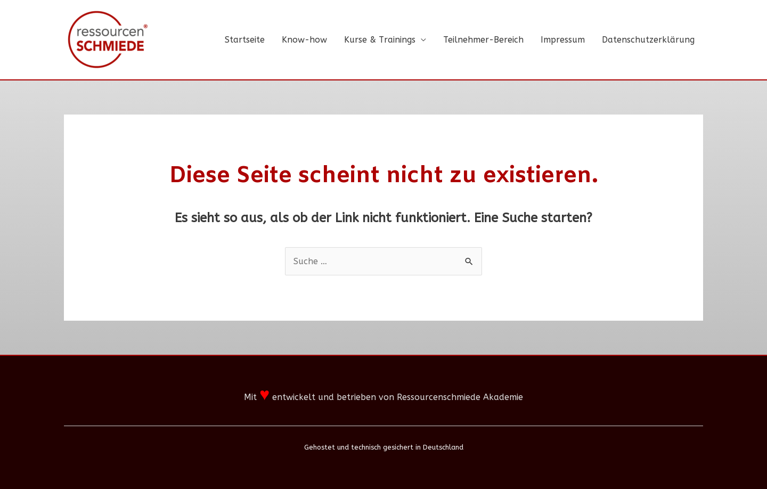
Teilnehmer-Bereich (483, 40)
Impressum (563, 40)
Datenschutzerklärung (648, 40)
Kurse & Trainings (379, 40)
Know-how (304, 40)
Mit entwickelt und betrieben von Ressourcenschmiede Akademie (383, 397)
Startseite (245, 40)
